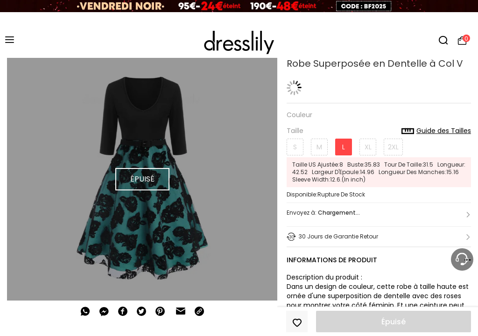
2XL (393, 147)
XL (368, 147)
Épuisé (393, 321)
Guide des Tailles (436, 131)
